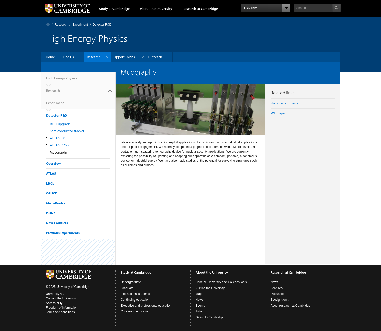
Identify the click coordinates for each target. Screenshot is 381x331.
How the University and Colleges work (221, 282)
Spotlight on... (280, 300)
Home (48, 24)
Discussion (278, 294)
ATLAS (51, 173)
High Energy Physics (61, 80)
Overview (53, 163)
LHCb (50, 183)
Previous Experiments (63, 233)
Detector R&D (102, 24)
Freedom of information (61, 307)
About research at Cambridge (291, 305)
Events (200, 305)
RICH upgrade (60, 124)
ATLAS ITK (57, 138)
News (199, 300)
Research (60, 24)
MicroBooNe (55, 203)
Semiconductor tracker (67, 131)
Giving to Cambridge (209, 317)
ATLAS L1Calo (60, 145)
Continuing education (135, 300)
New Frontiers (57, 223)
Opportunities (124, 57)
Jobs (199, 311)
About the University (156, 8)
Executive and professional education (146, 305)
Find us (68, 57)
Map (199, 294)
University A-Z (55, 294)
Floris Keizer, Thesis (284, 103)
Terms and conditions (60, 312)
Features (277, 288)
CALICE (51, 193)
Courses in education (135, 311)
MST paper (278, 113)
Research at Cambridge (200, 8)
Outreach (155, 57)
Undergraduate (131, 282)
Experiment (80, 24)
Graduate (127, 288)
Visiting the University (210, 288)
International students (135, 294)
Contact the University (61, 298)
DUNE (50, 213)
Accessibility (54, 303)
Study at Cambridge (114, 8)
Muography (59, 152)
